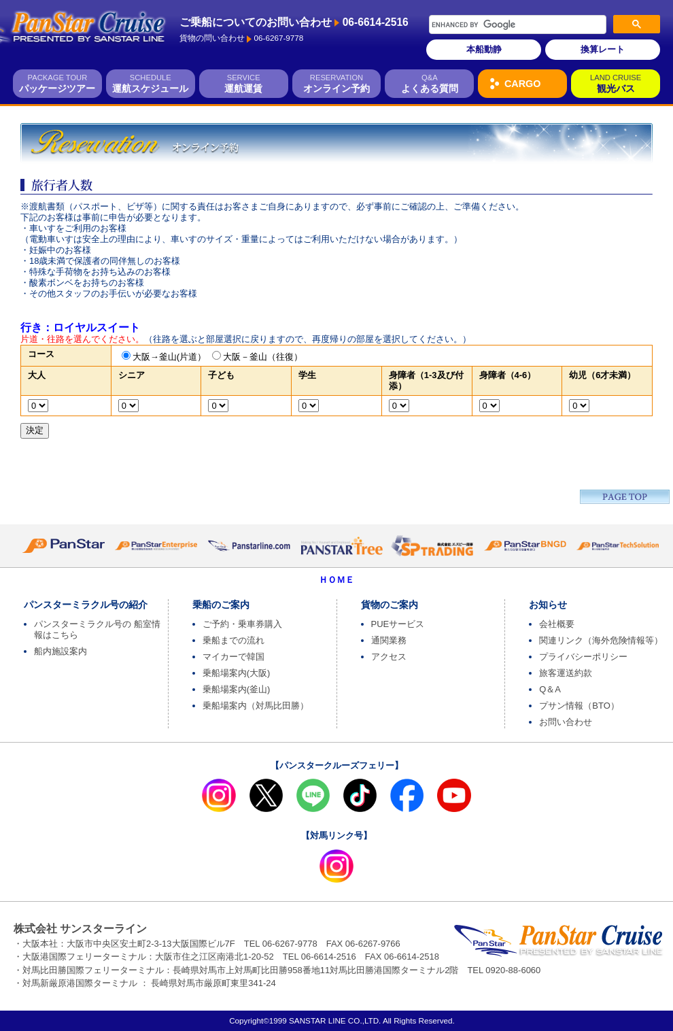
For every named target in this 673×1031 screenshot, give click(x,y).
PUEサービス (398, 624)
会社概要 (556, 624)
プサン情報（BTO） (579, 705)
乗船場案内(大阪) (237, 673)
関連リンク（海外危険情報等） (601, 640)
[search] (500, 24)
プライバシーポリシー (583, 657)
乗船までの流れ (233, 640)
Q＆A (550, 689)
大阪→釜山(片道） (169, 357)
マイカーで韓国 (233, 657)
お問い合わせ (565, 722)
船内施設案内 (60, 651)
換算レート (603, 49)
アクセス (389, 657)
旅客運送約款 (565, 673)
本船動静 (484, 49)
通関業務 (389, 640)
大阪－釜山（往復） (263, 357)
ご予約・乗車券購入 (242, 624)
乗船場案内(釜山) (237, 689)
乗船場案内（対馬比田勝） (256, 705)
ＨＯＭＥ (336, 580)
